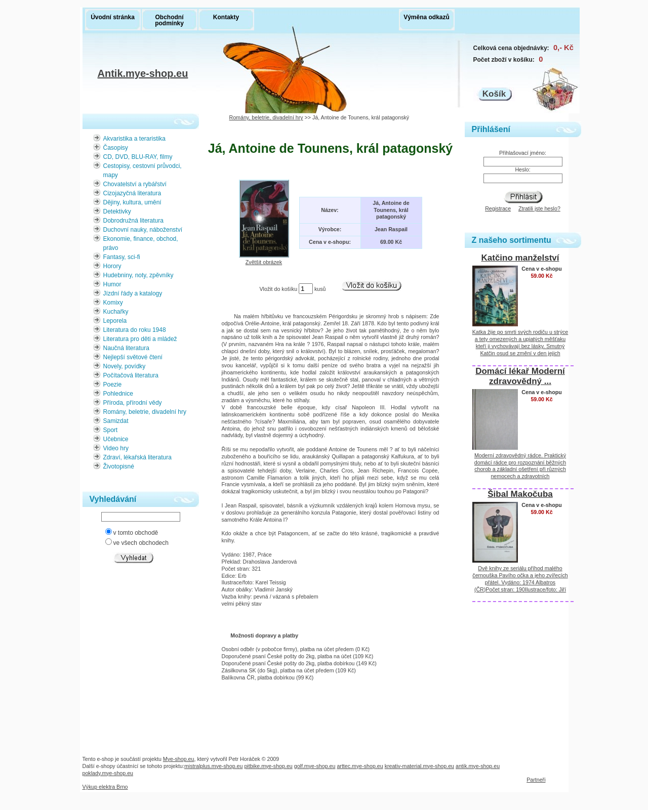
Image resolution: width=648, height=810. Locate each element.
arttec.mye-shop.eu (360, 766)
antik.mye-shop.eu (478, 766)
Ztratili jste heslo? (539, 208)
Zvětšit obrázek (264, 259)
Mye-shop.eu (178, 759)
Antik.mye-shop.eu (143, 74)
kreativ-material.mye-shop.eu (419, 766)
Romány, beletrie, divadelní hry (266, 117)
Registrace (498, 208)
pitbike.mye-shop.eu (268, 766)
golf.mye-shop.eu (315, 766)
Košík (494, 94)
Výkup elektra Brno (105, 787)
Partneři (535, 780)
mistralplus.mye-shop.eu (213, 766)
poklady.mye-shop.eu (108, 773)
